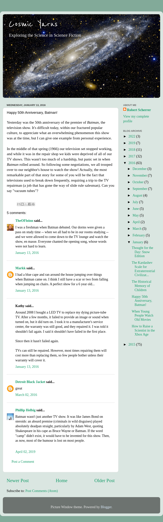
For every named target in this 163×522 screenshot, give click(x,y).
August (137, 195)
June (136, 209)
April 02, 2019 (25, 452)
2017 (132, 156)
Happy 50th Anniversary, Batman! (142, 301)
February (139, 235)
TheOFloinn (24, 221)
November (140, 175)
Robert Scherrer (139, 110)
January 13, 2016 (27, 253)
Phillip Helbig (25, 410)
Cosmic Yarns (33, 24)
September (140, 189)
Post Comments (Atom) (41, 491)
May (136, 215)
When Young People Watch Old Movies (142, 315)
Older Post (104, 480)
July (135, 202)
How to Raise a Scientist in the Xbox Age (143, 330)
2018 (132, 150)
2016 (132, 163)
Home (61, 480)
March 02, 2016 (26, 395)
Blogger (106, 507)
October (138, 182)
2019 (132, 143)
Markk (20, 268)
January (138, 242)
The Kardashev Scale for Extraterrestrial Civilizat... (143, 269)
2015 (132, 344)
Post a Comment (23, 462)
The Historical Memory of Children (141, 286)
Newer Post (18, 480)
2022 (132, 136)
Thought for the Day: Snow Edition (142, 252)
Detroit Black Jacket (30, 382)
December (139, 169)
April (136, 222)
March (137, 229)
